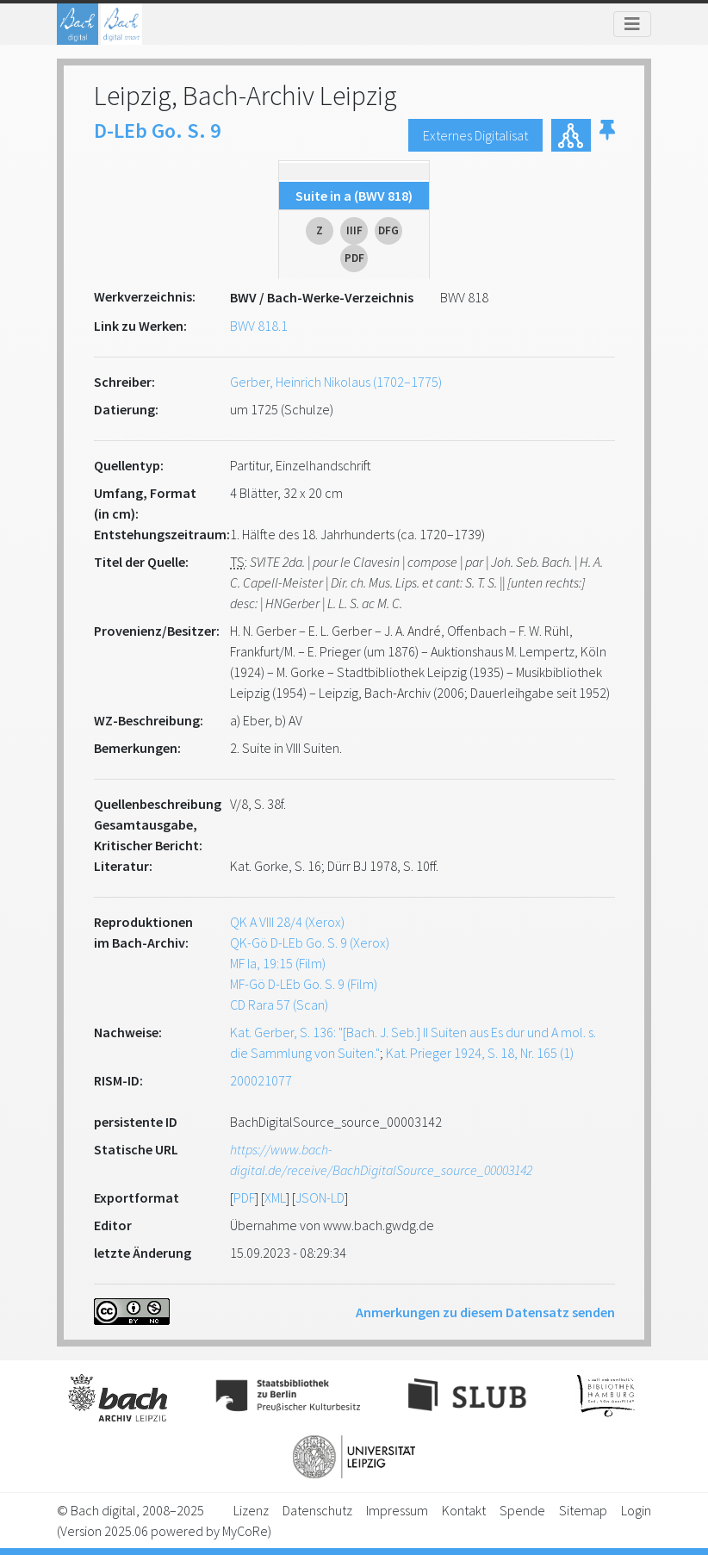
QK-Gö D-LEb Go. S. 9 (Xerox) (309, 942)
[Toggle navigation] (632, 24)
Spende (522, 1510)
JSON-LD (320, 1197)
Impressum (397, 1510)
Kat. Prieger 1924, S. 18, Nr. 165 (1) (480, 1052)
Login (636, 1510)
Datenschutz (317, 1510)
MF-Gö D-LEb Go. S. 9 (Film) (303, 983)
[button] (607, 135)
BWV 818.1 (259, 325)
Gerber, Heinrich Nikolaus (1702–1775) (336, 381)
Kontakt (464, 1510)
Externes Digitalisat (475, 135)
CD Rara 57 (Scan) (279, 1004)
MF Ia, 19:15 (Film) (278, 963)
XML (275, 1197)
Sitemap (583, 1510)
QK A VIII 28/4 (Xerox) (287, 921)
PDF (244, 1197)
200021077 (261, 1080)
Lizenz (251, 1510)
